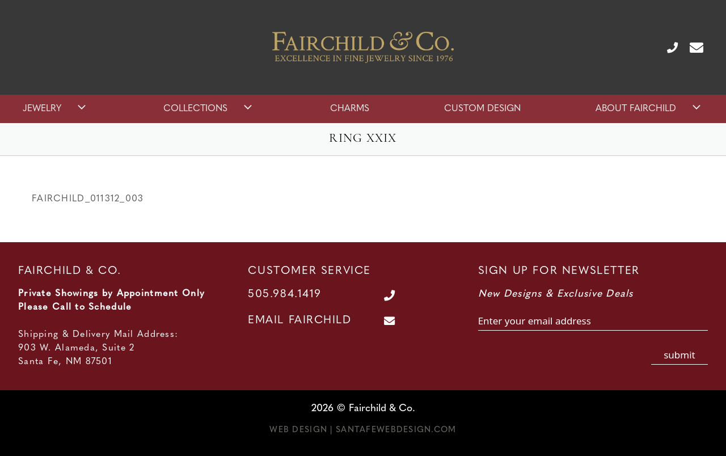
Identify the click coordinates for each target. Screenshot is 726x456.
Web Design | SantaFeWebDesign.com (362, 430)
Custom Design (482, 108)
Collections (209, 109)
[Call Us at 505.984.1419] (668, 47)
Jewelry (55, 109)
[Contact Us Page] (692, 47)
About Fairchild (649, 109)
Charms (349, 108)
